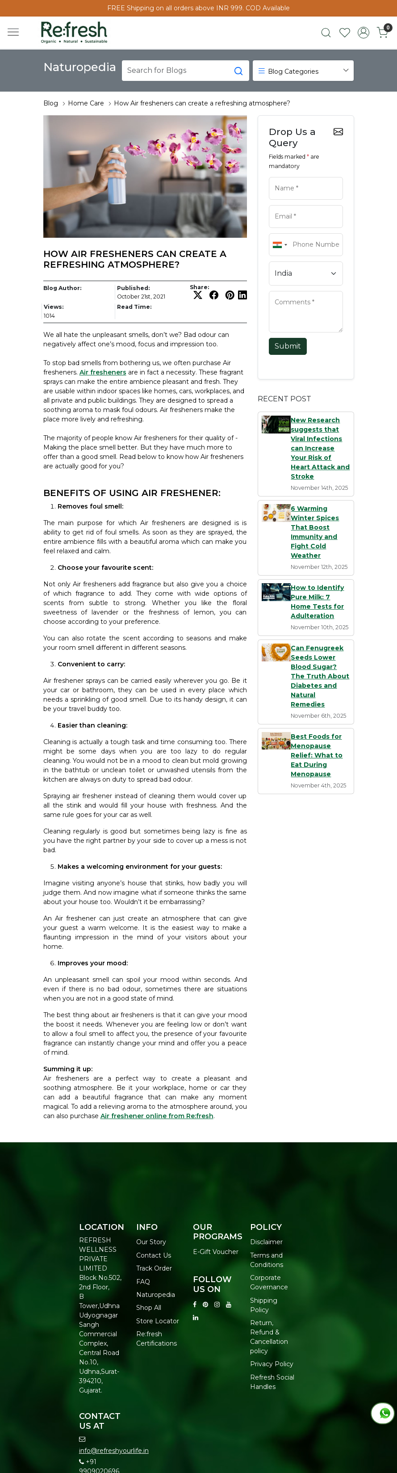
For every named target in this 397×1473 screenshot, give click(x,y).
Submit (288, 346)
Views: (53, 306)
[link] (326, 32)
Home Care (86, 103)
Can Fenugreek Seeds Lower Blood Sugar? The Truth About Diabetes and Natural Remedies (320, 676)
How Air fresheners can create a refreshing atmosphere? (202, 103)
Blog (50, 103)
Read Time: (134, 306)
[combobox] (279, 245)
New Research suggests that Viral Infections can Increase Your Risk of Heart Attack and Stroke (320, 448)
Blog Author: (62, 288)
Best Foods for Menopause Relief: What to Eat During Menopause (317, 755)
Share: (199, 287)
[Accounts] (363, 32)
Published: (133, 288)
